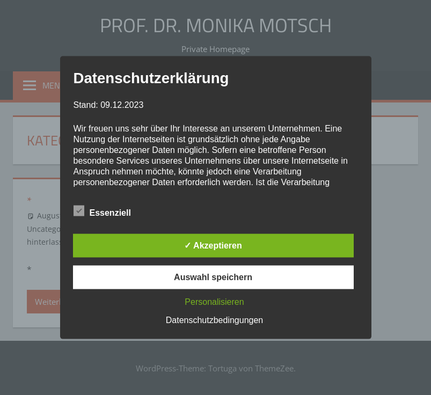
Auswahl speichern (213, 276)
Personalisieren (214, 301)
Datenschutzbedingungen (214, 319)
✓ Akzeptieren (213, 245)
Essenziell (102, 210)
